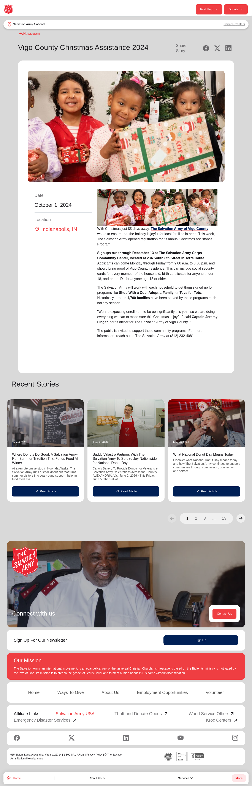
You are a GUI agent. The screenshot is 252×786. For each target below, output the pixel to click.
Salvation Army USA (75, 713)
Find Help (209, 9)
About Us (98, 778)
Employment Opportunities (162, 692)
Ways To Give (70, 692)
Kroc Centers (222, 720)
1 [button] (187, 518)
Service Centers (234, 24)
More (238, 778)
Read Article (45, 491)
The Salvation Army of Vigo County (179, 229)
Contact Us (224, 613)
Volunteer (215, 692)
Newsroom (29, 33)
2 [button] (196, 518)
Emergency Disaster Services (45, 720)
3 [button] (205, 518)
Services (186, 778)
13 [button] (224, 518)
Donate (236, 9)
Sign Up (200, 640)
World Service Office (212, 713)
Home (34, 692)
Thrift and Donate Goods (141, 713)
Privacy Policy (94, 754)
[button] (240, 518)
